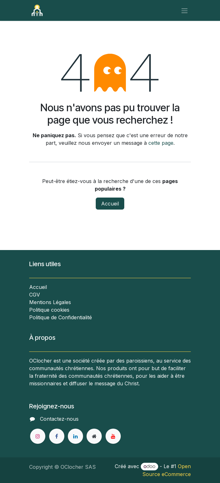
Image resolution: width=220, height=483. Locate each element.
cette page (160, 143)
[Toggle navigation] (184, 10)
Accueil (110, 203)
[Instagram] (37, 436)
